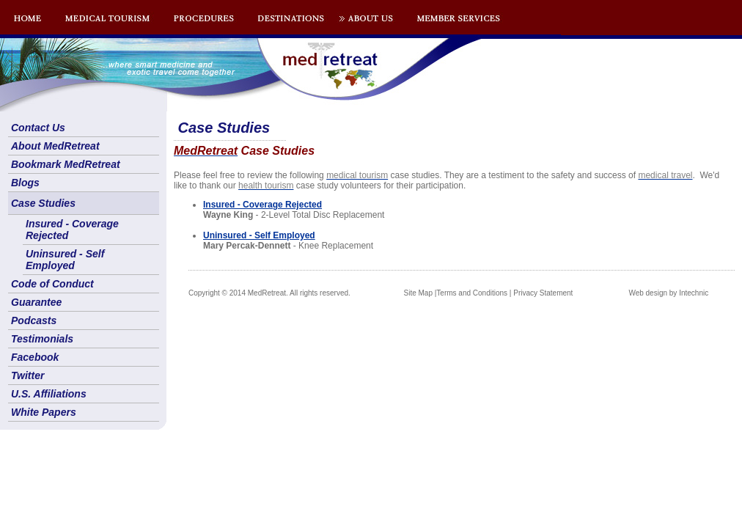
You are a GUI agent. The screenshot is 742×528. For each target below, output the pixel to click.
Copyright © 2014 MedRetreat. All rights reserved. (269, 293)
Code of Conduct (52, 284)
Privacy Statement (543, 293)
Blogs (25, 182)
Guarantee (36, 302)
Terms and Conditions (471, 293)
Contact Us (38, 127)
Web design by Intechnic (668, 293)
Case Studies (43, 203)
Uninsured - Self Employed (65, 259)
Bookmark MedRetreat (65, 164)
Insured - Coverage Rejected (72, 229)
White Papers (43, 412)
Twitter (27, 375)
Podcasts (33, 320)
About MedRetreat (55, 146)
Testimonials (42, 339)
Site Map (418, 293)
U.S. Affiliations (49, 394)
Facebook (35, 357)
